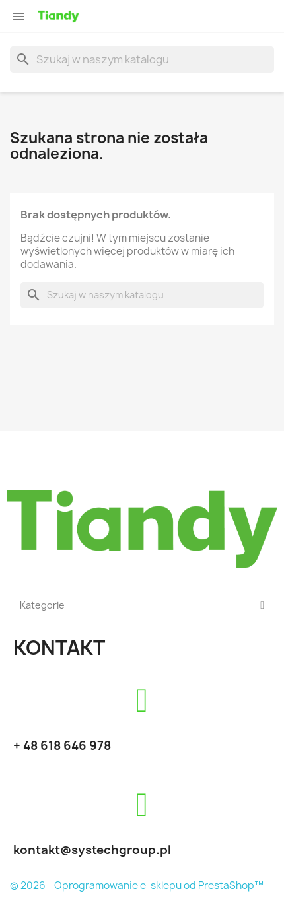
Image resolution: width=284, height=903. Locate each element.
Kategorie (142, 605)
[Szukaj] (142, 59)
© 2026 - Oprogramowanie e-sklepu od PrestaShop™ (137, 885)
